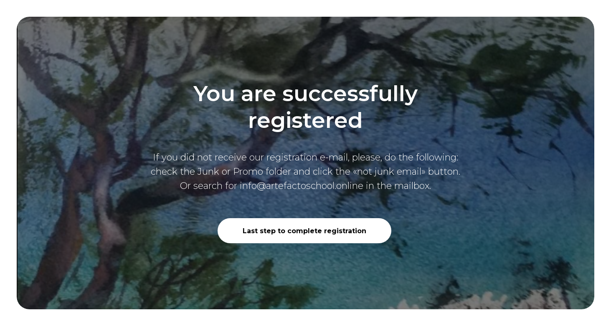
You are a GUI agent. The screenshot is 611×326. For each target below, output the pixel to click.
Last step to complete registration (304, 231)
